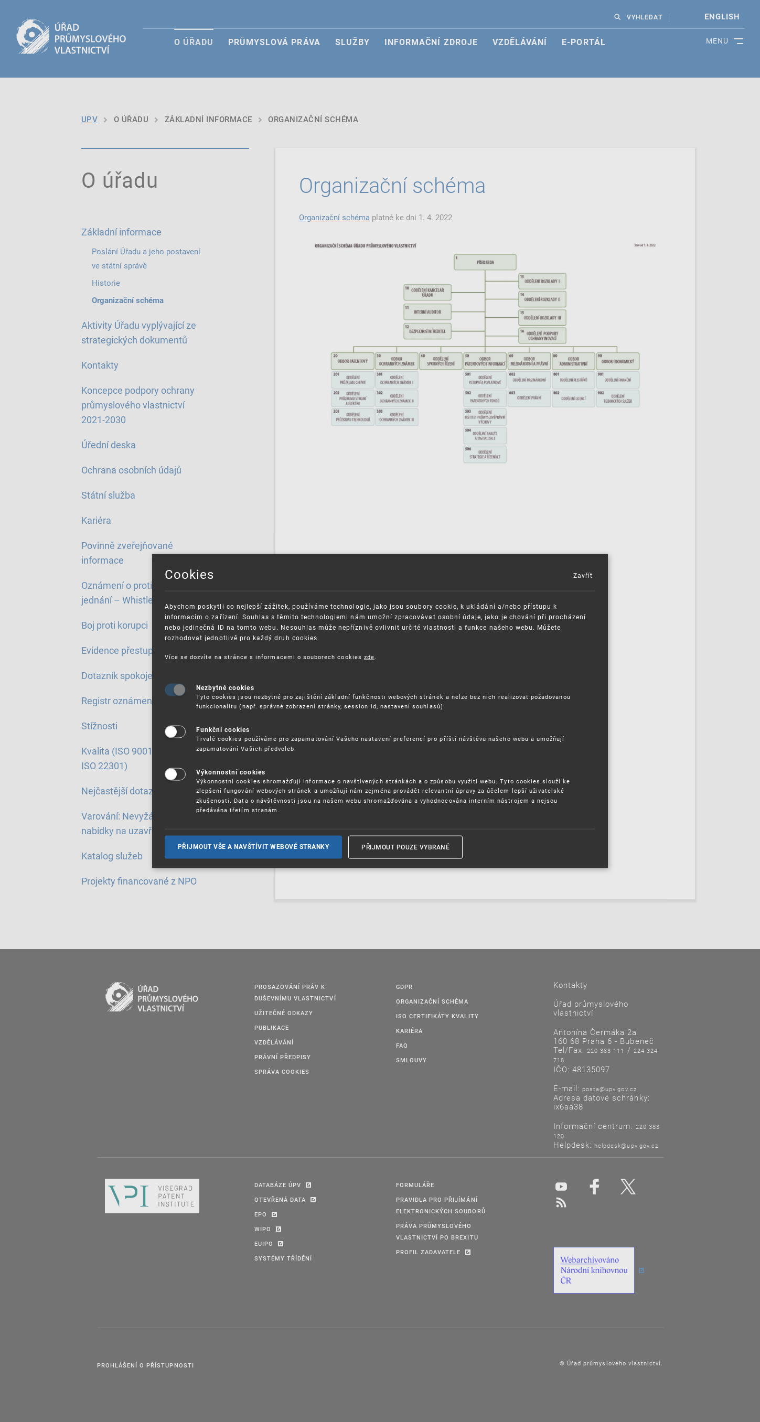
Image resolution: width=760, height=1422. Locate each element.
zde (369, 657)
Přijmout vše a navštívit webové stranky (253, 846)
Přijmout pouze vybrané (405, 847)
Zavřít (582, 575)
